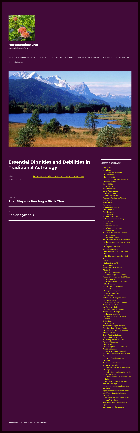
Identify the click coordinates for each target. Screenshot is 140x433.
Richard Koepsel (109, 323)
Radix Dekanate (108, 230)
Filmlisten (106, 319)
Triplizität (106, 270)
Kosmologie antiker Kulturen (113, 309)
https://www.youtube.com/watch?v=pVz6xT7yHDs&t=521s (58, 176)
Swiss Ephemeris (109, 235)
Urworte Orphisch (109, 333)
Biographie (107, 168)
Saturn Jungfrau (108, 210)
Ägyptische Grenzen (110, 249)
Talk (51, 58)
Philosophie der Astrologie (112, 268)
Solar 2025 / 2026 (109, 177)
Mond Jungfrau (108, 212)
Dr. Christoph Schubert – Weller (114, 340)
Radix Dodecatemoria (111, 226)
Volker (11, 176)
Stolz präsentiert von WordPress (35, 422)
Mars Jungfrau (108, 214)
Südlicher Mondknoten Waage (114, 219)
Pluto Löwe (107, 205)
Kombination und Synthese (112, 337)
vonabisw (42, 58)
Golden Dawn (107, 321)
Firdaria (106, 261)
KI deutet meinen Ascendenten (114, 286)
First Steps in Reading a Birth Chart (115, 351)
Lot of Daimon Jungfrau (111, 207)
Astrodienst (108, 58)
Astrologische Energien (111, 291)
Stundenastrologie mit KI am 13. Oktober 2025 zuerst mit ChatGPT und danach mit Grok (116, 277)
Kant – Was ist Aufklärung (112, 335)
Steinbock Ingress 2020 (111, 314)
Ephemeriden (108, 296)
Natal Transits (108, 289)
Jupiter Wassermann (110, 191)
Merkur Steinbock (109, 189)
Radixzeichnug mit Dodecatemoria (115, 179)
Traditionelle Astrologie (111, 312)
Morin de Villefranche (111, 342)
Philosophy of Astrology (111, 272)
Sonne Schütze (108, 186)
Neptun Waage (108, 221)
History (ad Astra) (16, 62)
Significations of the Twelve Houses (116, 391)
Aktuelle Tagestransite (111, 237)
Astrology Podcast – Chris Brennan (115, 330)
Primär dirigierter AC (110, 263)
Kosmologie (70, 58)
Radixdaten (107, 170)
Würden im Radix (109, 265)
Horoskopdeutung (23, 45)
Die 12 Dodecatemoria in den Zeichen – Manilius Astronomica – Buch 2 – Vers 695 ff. (117, 242)
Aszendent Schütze (109, 182)
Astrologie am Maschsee (88, 58)
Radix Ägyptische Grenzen (112, 228)
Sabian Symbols (108, 344)
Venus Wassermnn (109, 193)
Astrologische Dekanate (111, 247)
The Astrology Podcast (111, 293)
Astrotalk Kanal (122, 58)
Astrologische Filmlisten (111, 307)
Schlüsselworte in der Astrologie (114, 316)
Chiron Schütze (108, 184)
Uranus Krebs (108, 203)
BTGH (59, 58)
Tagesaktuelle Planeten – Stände (115, 233)
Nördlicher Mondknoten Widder (114, 198)
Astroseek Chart (108, 175)
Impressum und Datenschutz (22, 58)
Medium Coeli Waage (110, 217)
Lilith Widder (107, 200)
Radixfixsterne (108, 224)
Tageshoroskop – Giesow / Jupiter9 (115, 328)
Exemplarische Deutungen (112, 172)
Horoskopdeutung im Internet (114, 326)
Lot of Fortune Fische (110, 196)
